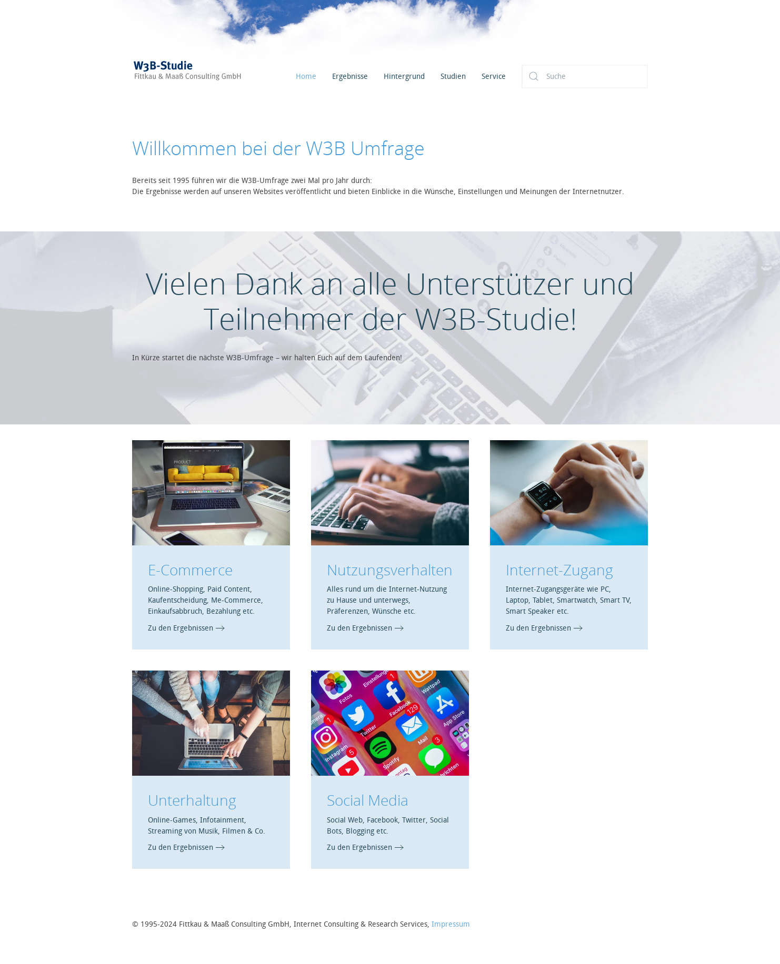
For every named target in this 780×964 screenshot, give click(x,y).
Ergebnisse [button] (350, 76)
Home (306, 76)
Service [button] (494, 76)
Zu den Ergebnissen (180, 628)
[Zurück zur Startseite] (200, 76)
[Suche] (585, 76)
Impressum (451, 924)
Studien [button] (453, 76)
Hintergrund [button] (404, 76)
